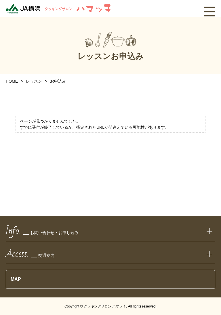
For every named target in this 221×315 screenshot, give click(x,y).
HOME (12, 81)
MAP (16, 279)
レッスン (34, 81)
